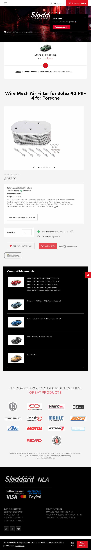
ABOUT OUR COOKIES (12, 518)
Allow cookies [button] (82, 544)
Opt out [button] (72, 544)
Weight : (10, 197)
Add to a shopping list (21, 247)
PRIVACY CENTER (10, 515)
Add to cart (48, 247)
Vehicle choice (30, 71)
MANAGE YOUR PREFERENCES (58, 512)
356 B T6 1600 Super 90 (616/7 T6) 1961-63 (44, 318)
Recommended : (14, 194)
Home (18, 71)
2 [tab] (41, 168)
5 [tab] (49, 168)
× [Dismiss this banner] (85, 17)
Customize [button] (20, 546)
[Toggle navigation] (6, 3)
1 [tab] (38, 168)
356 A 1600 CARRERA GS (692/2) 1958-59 (43, 290)
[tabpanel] (44, 138)
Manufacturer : (13, 191)
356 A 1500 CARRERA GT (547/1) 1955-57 (43, 281)
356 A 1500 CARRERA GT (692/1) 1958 (42, 287)
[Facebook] (11, 528)
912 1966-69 (31, 354)
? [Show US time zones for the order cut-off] (71, 232)
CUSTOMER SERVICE (11, 509)
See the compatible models (22, 218)
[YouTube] (17, 528)
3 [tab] (44, 168)
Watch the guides (61, 27)
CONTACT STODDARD (12, 512)
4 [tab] (47, 168)
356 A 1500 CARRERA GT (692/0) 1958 (42, 284)
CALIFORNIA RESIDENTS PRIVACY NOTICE (63, 515)
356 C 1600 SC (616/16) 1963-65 (39, 336)
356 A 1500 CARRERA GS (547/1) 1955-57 (43, 278)
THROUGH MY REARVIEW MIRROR (60, 518)
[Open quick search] (88, 275)
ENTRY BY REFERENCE (12, 521)
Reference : (12, 189)
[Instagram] (5, 528)
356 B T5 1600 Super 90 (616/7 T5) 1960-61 (44, 300)
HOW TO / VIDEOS (53, 509)
